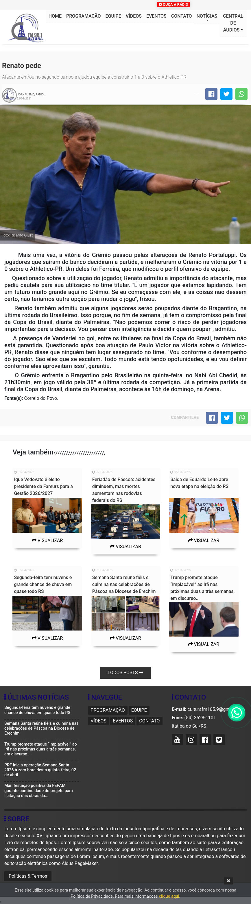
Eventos (156, 16)
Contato (181, 16)
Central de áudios (233, 23)
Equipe (113, 16)
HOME (55, 16)
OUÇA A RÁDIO (173, 4)
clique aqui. (169, 896)
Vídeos (134, 16)
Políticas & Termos (28, 876)
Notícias (207, 16)
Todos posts (126, 672)
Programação (83, 16)
